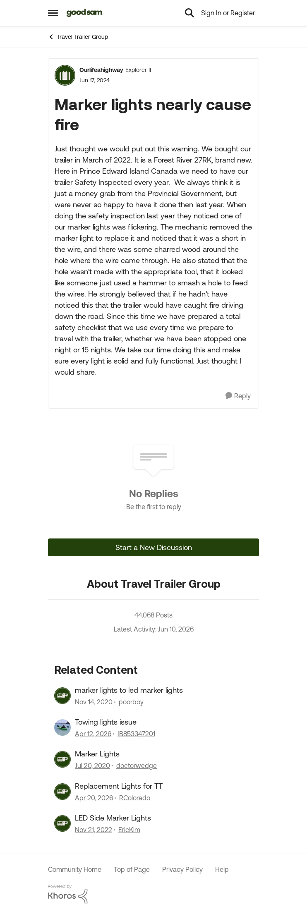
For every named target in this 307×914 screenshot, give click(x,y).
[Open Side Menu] (53, 13)
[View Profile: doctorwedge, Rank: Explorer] (62, 759)
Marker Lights (97, 753)
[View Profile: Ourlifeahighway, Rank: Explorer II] (65, 75)
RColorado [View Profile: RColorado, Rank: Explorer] (134, 798)
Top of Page (132, 869)
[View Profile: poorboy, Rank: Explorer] (62, 695)
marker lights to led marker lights (129, 690)
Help (222, 869)
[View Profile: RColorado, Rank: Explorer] (62, 791)
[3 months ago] (93, 734)
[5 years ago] (94, 702)
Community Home (74, 869)
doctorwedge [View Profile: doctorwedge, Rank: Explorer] (136, 766)
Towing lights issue (106, 722)
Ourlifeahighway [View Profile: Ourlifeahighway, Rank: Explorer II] (101, 70)
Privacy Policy (182, 869)
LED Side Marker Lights (113, 818)
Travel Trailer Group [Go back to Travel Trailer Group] (78, 36)
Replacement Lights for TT (119, 786)
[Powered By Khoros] (153, 894)
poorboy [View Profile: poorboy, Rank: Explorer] (131, 702)
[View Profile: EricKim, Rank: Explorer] (62, 823)
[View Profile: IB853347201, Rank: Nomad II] (62, 727)
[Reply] (238, 396)
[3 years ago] (93, 830)
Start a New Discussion (153, 547)
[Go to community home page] (84, 13)
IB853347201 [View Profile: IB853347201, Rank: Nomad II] (136, 733)
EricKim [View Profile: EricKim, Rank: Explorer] (129, 830)
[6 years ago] (92, 766)
